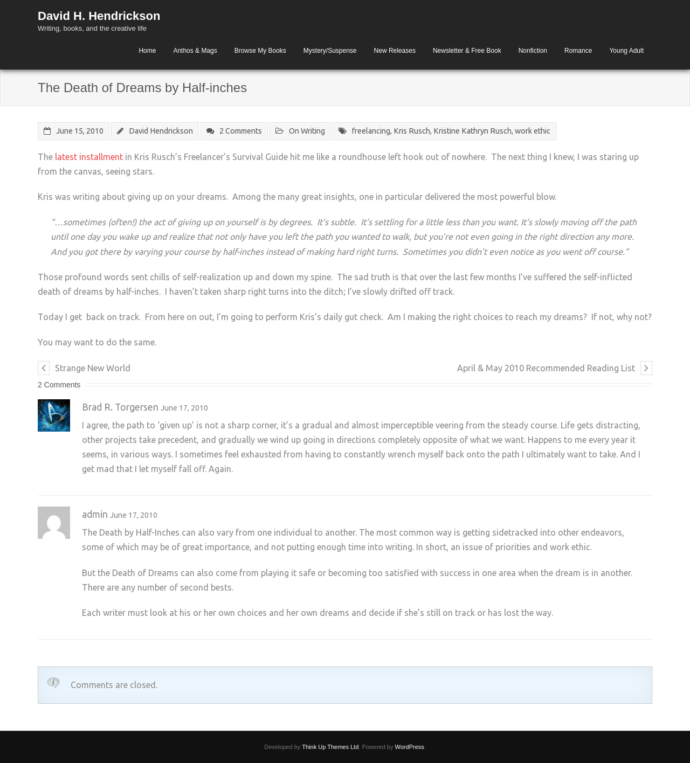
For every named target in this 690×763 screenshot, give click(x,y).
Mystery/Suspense (330, 50)
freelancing (371, 131)
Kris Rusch (412, 131)
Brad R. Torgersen (120, 407)
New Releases (395, 50)
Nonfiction (533, 50)
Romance (578, 50)
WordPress (409, 747)
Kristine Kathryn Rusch (472, 131)
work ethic (532, 131)
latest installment (89, 157)
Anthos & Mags (195, 50)
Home (147, 50)
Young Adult (626, 50)
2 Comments (240, 131)
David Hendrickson (161, 131)
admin (95, 514)
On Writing (307, 131)
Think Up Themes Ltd (330, 747)
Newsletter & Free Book (467, 50)
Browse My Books (260, 50)
